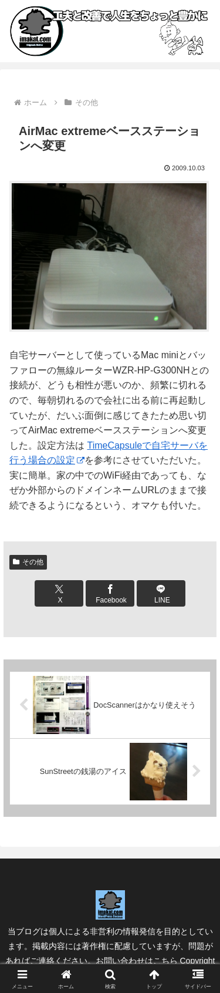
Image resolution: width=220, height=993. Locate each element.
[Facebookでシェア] (110, 593)
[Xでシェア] (59, 593)
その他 (28, 562)
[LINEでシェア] (161, 593)
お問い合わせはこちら (137, 960)
